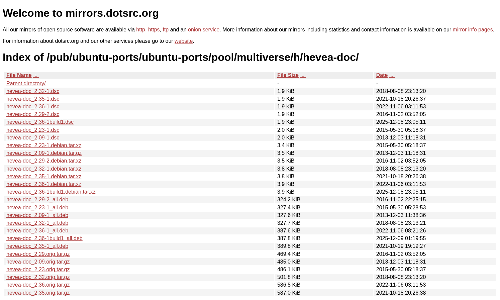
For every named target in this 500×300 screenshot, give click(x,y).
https (154, 29)
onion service (203, 29)
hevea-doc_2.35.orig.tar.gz (38, 293)
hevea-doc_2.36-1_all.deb (37, 230)
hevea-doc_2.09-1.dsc (32, 137)
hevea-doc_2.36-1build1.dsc (40, 122)
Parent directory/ (25, 83)
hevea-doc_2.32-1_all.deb (37, 223)
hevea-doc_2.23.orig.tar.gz (38, 269)
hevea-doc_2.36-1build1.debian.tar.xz (51, 192)
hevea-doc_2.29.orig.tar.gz (38, 254)
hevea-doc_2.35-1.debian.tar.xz (43, 176)
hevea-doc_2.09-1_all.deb (37, 215)
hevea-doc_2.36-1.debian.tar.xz (43, 184)
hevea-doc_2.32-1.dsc (32, 91)
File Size (288, 75)
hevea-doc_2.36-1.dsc (32, 106)
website (184, 41)
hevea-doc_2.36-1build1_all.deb (44, 238)
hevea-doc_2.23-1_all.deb (37, 207)
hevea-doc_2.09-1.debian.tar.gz (44, 153)
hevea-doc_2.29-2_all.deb (37, 199)
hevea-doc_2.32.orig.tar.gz (38, 277)
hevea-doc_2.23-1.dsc (32, 130)
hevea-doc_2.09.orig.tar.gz (38, 262)
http (140, 29)
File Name (19, 75)
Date (382, 75)
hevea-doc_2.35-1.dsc (32, 99)
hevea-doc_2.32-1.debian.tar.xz (43, 169)
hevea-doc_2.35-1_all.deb (37, 246)
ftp (166, 29)
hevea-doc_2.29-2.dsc (32, 114)
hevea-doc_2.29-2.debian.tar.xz (43, 161)
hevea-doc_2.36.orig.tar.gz (38, 285)
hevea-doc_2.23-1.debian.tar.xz (43, 145)
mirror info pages (473, 29)
